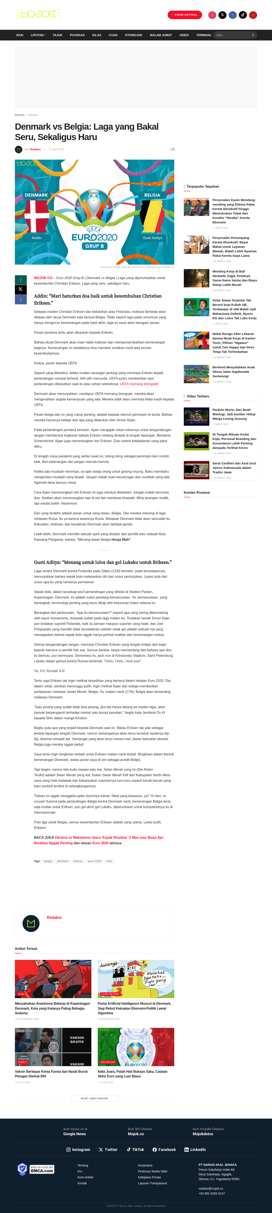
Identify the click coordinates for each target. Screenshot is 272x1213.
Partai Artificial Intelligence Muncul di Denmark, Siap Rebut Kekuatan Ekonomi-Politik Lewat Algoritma (134, 1008)
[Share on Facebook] (21, 301)
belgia (48, 861)
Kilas (96, 35)
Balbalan (33, 114)
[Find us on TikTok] (243, 15)
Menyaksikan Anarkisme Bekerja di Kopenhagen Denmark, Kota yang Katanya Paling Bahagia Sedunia (52, 1008)
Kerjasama (145, 1165)
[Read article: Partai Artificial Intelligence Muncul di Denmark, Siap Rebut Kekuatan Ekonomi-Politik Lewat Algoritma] (136, 979)
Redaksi (35, 149)
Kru (80, 1171)
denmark (63, 861)
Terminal (204, 35)
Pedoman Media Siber (153, 1171)
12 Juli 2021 (105, 1082)
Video (184, 35)
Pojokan (77, 35)
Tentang (83, 1165)
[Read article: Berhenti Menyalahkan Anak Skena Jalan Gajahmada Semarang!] (196, 374)
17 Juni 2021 (56, 149)
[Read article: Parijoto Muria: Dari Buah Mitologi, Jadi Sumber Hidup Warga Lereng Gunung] (196, 416)
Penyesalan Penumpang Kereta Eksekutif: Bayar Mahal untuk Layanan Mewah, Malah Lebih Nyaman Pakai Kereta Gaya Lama (234, 246)
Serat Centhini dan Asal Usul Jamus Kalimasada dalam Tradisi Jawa (234, 467)
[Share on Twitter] (21, 290)
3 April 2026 (220, 323)
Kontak (82, 1183)
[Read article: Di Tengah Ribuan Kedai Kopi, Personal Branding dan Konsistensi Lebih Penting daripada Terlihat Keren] (196, 441)
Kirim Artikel (85, 1177)
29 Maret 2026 (221, 478)
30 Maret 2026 (221, 290)
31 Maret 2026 (221, 261)
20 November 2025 (27, 1019)
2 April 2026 (220, 424)
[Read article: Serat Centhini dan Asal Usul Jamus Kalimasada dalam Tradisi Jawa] (196, 470)
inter (109, 861)
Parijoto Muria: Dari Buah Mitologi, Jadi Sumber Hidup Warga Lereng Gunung (234, 414)
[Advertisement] (94, 891)
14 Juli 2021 (22, 1082)
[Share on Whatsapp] (21, 280)
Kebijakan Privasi (149, 1177)
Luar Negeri (110, 994)
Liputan (37, 35)
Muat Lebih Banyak (94, 1098)
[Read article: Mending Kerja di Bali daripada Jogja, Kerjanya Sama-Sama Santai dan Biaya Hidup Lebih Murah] (196, 278)
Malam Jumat (161, 35)
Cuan (113, 35)
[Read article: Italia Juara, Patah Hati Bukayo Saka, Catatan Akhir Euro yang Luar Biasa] (136, 1047)
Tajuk (57, 35)
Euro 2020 (100, 843)
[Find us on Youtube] (253, 15)
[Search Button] (253, 35)
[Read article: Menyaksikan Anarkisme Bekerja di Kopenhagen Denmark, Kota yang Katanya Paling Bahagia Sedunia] (53, 979)
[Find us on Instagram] (212, 15)
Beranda (19, 114)
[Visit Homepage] (38, 14)
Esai (19, 35)
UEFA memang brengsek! (139, 384)
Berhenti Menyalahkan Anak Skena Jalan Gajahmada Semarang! (233, 371)
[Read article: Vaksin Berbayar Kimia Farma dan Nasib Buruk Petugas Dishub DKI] (53, 1047)
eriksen (78, 861)
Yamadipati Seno (83, 853)
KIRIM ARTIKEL (185, 14)
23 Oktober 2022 (109, 1019)
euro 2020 (94, 861)
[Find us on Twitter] (222, 15)
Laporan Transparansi (152, 1183)
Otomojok (133, 35)
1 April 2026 (220, 228)
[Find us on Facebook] (233, 15)
